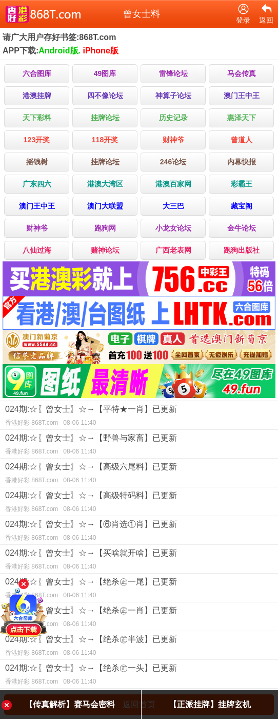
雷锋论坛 (173, 73)
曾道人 (241, 140)
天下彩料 (37, 117)
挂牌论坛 (105, 117)
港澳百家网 (173, 184)
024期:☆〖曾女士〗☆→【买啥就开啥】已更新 (139, 560)
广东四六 (37, 184)
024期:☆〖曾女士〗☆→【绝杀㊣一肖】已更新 (139, 618)
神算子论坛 (173, 95)
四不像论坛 (105, 95)
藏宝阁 (241, 206)
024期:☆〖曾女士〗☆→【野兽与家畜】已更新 (139, 445)
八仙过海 (37, 250)
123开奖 (37, 140)
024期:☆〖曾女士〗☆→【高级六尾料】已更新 (139, 474)
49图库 (105, 73)
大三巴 (173, 206)
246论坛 (173, 162)
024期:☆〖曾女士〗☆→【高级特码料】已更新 (139, 503)
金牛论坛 (241, 228)
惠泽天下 (241, 117)
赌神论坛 (105, 250)
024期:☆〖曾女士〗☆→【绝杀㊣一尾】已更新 (139, 589)
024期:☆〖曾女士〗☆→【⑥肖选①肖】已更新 (139, 532)
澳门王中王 (242, 95)
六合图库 (37, 73)
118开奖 (105, 140)
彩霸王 (241, 184)
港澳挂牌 (37, 95)
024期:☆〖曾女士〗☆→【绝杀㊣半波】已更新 (139, 647)
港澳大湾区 (105, 184)
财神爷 (173, 140)
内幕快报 (241, 162)
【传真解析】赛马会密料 (70, 704)
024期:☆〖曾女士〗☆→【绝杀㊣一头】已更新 (139, 676)
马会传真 (241, 73)
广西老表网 (173, 250)
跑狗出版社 (242, 250)
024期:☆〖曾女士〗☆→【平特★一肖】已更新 (139, 417)
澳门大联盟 (105, 206)
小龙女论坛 (173, 228)
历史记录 (173, 117)
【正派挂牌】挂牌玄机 (210, 704)
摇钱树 (37, 162)
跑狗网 (105, 228)
